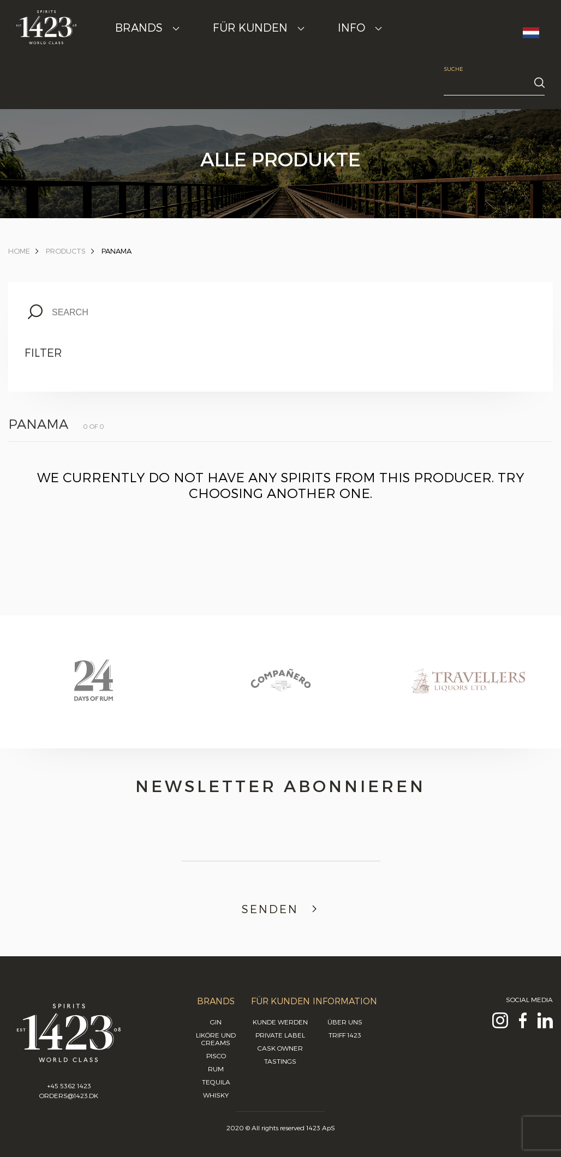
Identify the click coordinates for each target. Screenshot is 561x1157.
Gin (216, 1022)
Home (19, 251)
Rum (216, 1068)
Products (66, 251)
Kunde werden (280, 1022)
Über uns (344, 1022)
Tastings (280, 1061)
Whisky (216, 1095)
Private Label (280, 1035)
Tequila (216, 1082)
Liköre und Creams (216, 1038)
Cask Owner (280, 1048)
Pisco (216, 1055)
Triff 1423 (345, 1035)
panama (117, 251)
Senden (281, 908)
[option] (93, 690)
